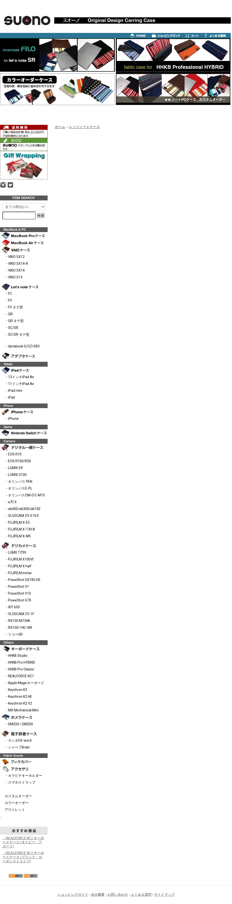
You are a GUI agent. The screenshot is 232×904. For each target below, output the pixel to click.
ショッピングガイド (72, 894)
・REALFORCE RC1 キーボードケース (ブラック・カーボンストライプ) (23, 857)
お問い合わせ (117, 894)
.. (1, 816)
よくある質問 (141, 894)
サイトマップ (164, 894)
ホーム (60, 127)
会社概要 (98, 894)
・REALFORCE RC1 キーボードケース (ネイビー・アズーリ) (23, 842)
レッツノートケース (84, 127)
